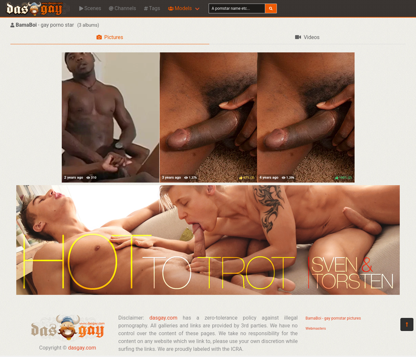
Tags (152, 8)
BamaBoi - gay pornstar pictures (333, 318)
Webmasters (316, 328)
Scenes (90, 8)
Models (180, 8)
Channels (122, 8)
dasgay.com (82, 348)
